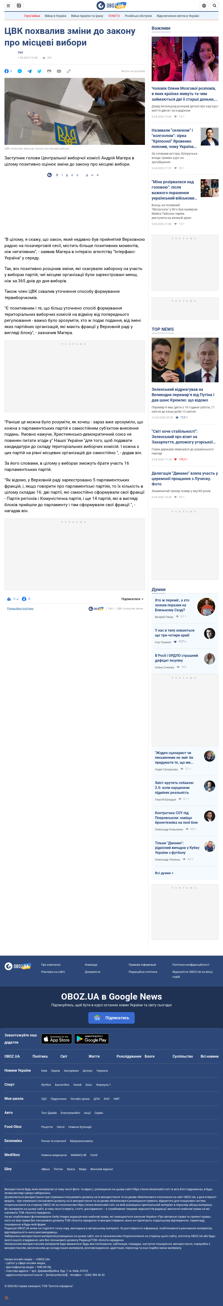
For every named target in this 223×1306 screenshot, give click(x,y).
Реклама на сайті (53, 971)
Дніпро (87, 1070)
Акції (87, 1113)
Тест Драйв (49, 1113)
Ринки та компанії (53, 1141)
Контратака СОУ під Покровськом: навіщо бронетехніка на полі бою (176, 818)
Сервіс (99, 1113)
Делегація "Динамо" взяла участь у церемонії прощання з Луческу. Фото (185, 479)
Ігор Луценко (163, 642)
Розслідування (129, 1056)
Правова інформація (142, 964)
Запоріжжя (71, 1070)
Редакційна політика (20, 608)
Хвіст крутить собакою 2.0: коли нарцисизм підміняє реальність (174, 787)
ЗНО (106, 1098)
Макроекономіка (81, 1141)
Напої (60, 1127)
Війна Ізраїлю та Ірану (87, 16)
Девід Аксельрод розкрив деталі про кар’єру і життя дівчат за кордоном (185, 108)
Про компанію (51, 964)
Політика (40, 1056)
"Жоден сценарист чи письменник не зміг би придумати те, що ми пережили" (174, 758)
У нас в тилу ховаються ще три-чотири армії (174, 632)
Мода (82, 1169)
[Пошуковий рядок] (214, 5)
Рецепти (47, 1127)
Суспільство (183, 1056)
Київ (44, 1070)
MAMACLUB (78, 1155)
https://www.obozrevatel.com (151, 1189)
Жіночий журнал (101, 1169)
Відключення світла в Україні (178, 16)
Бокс (89, 1084)
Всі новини (210, 1056)
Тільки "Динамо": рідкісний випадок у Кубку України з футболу (177, 848)
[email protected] (56, 1275)
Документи (92, 971)
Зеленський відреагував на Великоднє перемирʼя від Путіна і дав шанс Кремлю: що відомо (183, 395)
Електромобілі (70, 1113)
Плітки (58, 1169)
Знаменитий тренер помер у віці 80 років (181, 491)
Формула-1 (103, 1084)
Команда (91, 964)
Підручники (58, 1098)
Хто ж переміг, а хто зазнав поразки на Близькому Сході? (172, 605)
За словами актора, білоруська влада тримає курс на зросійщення (174, 158)
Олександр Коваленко (169, 829)
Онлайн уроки (80, 1098)
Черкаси (102, 1070)
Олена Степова (164, 667)
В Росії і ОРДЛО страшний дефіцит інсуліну (176, 658)
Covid (93, 1155)
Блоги (150, 1056)
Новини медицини (54, 1155)
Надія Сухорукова (166, 769)
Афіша (45, 1169)
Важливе (161, 28)
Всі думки (163, 873)
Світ (20, 52)
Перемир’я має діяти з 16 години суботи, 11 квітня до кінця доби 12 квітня (183, 409)
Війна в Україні (55, 16)
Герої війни (32, 16)
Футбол (46, 1084)
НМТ (117, 1098)
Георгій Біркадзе (165, 799)
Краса (71, 1169)
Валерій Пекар (164, 617)
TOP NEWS (163, 329)
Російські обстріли (138, 16)
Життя (94, 1056)
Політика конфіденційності (190, 964)
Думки (158, 589)
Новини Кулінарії (79, 1127)
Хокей (77, 1084)
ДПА (97, 1098)
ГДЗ (44, 1098)
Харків (55, 1070)
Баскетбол (62, 1084)
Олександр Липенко (167, 859)
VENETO (114, 16)
